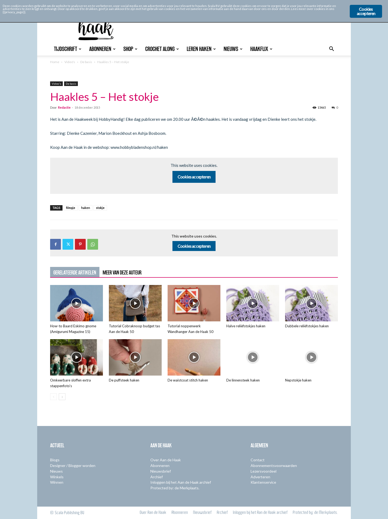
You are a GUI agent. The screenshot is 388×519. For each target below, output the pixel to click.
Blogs (55, 460)
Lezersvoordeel (263, 471)
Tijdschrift (67, 49)
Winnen (56, 482)
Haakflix (261, 49)
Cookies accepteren (194, 176)
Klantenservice (263, 482)
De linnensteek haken (243, 380)
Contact (258, 460)
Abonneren (102, 49)
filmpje (70, 207)
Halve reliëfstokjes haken (245, 326)
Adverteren (260, 477)
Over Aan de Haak (165, 460)
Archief (156, 477)
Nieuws (233, 49)
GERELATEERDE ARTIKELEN (74, 273)
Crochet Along (162, 49)
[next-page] (62, 396)
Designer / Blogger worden (72, 465)
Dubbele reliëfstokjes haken (307, 326)
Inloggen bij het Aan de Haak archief (180, 482)
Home (54, 62)
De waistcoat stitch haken (188, 380)
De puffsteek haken (124, 380)
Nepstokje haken (298, 380)
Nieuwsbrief (160, 471)
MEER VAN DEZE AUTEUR (122, 273)
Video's (69, 62)
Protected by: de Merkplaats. (174, 488)
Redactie (64, 107)
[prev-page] (53, 396)
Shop (130, 49)
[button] (331, 49)
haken (85, 207)
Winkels (57, 477)
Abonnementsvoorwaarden (274, 465)
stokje (100, 207)
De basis (86, 62)
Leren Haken (201, 49)
